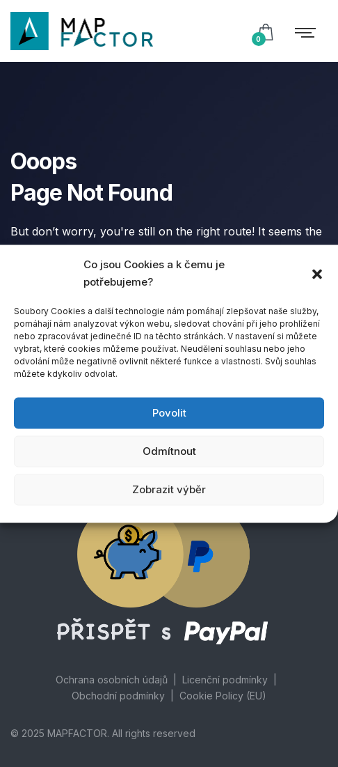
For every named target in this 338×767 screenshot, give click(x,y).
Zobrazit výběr (169, 489)
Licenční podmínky (225, 679)
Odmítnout (169, 451)
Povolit (169, 412)
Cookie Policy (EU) (222, 696)
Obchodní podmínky (118, 696)
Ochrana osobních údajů (112, 679)
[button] (317, 273)
